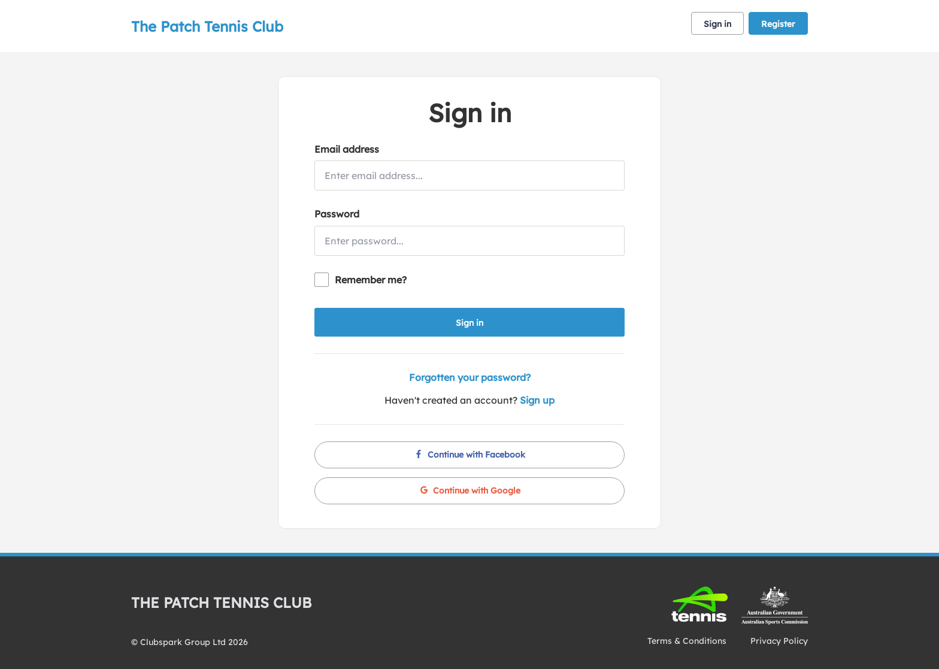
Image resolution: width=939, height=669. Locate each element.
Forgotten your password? (470, 377)
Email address (346, 149)
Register (778, 24)
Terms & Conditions (686, 640)
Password (336, 214)
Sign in (717, 24)
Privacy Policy (779, 640)
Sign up (537, 400)
